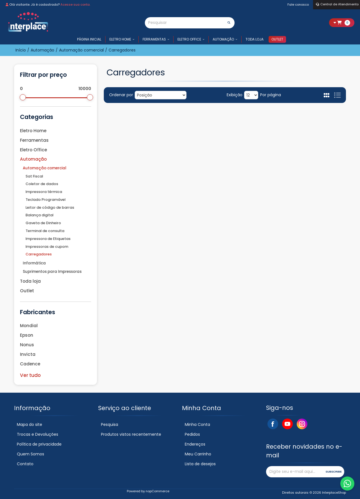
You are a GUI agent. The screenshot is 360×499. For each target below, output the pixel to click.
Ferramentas (154, 39)
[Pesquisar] (184, 22)
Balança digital (39, 215)
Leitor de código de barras (50, 207)
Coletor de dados (42, 183)
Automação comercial (44, 168)
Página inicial (89, 39)
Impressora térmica (44, 191)
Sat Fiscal (34, 176)
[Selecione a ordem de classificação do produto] (160, 95)
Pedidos (192, 434)
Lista (337, 95)
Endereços (195, 444)
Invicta (27, 354)
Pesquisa (109, 424)
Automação (223, 39)
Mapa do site (29, 424)
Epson (26, 335)
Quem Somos (30, 454)
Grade (327, 95)
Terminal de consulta (45, 230)
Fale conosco (298, 4)
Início (20, 50)
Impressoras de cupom (47, 246)
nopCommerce (157, 491)
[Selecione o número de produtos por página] (251, 95)
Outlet (277, 39)
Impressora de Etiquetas (48, 238)
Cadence (30, 364)
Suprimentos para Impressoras (52, 271)
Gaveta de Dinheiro (43, 223)
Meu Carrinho (198, 454)
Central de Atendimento (337, 4)
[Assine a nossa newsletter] (295, 471)
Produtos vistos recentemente (131, 434)
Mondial (29, 326)
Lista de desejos (200, 464)
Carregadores (39, 254)
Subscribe (334, 471)
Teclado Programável (46, 199)
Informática (34, 263)
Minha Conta (197, 424)
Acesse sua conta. (75, 4)
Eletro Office (189, 39)
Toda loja (255, 39)
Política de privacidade (39, 444)
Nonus (27, 345)
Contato (25, 464)
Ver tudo (30, 375)
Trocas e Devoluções (37, 434)
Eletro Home (120, 39)
